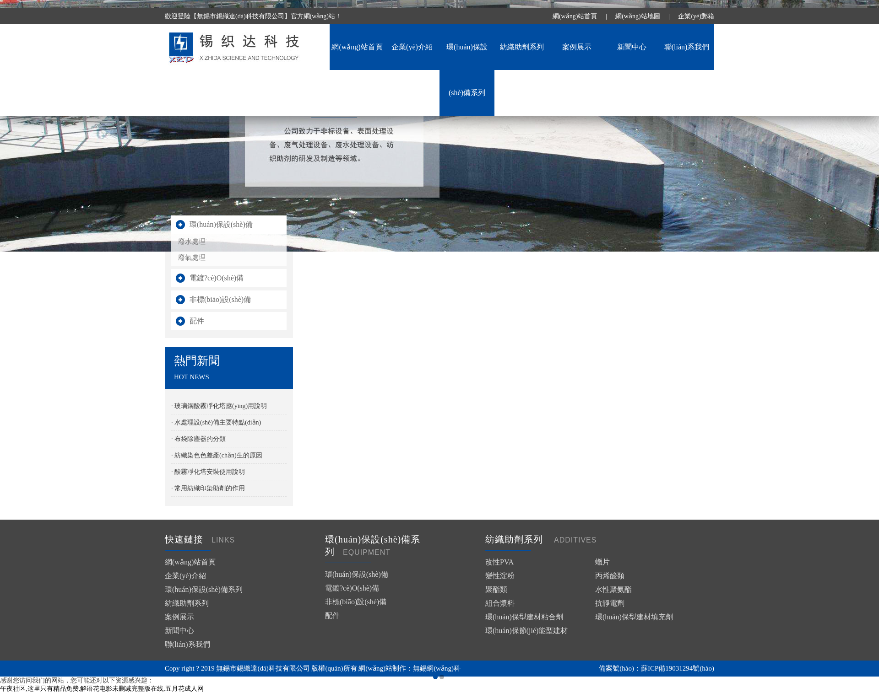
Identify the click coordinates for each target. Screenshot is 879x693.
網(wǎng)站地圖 (637, 16)
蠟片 (602, 562)
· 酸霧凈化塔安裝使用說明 (208, 471)
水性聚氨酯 (613, 589)
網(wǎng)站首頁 (575, 16)
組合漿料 (500, 603)
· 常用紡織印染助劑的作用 (208, 488)
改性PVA (499, 562)
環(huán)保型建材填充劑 (634, 617)
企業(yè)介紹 (412, 47)
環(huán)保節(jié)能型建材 (526, 630)
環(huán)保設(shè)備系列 (204, 589)
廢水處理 (192, 241)
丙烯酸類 (609, 576)
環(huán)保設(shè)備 (221, 224)
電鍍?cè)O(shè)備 (217, 278)
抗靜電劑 (609, 603)
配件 (197, 321)
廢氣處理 (192, 257)
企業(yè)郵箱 (696, 16)
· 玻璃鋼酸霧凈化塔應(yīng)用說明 (219, 406)
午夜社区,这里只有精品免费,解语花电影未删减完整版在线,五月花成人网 (102, 688)
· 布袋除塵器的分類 (198, 438)
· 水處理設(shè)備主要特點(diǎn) (216, 422)
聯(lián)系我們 (687, 47)
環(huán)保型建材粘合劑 (524, 617)
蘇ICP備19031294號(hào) (677, 668)
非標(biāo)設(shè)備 (220, 299)
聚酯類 (496, 589)
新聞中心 (631, 47)
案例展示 (576, 47)
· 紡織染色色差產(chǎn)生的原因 (216, 455)
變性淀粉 (500, 576)
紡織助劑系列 (522, 47)
